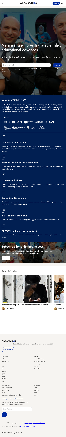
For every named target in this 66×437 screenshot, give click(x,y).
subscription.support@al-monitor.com (35, 423)
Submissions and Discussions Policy (11, 395)
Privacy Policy (5, 390)
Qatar (3, 376)
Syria (3, 381)
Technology (37, 364)
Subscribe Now (8, 349)
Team (35, 393)
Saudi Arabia (5, 361)
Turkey (3, 359)
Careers (36, 395)
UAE (3, 366)
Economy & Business (39, 361)
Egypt (3, 374)
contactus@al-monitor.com (27, 426)
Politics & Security (39, 359)
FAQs (3, 393)
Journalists (36, 390)
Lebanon (4, 379)
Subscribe (56, 3)
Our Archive (37, 369)
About (35, 388)
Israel (3, 369)
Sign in (62, 3)
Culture (36, 366)
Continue (6, 258)
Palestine (4, 371)
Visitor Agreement (7, 388)
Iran (3, 364)
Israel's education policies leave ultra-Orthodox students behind (26, 304)
